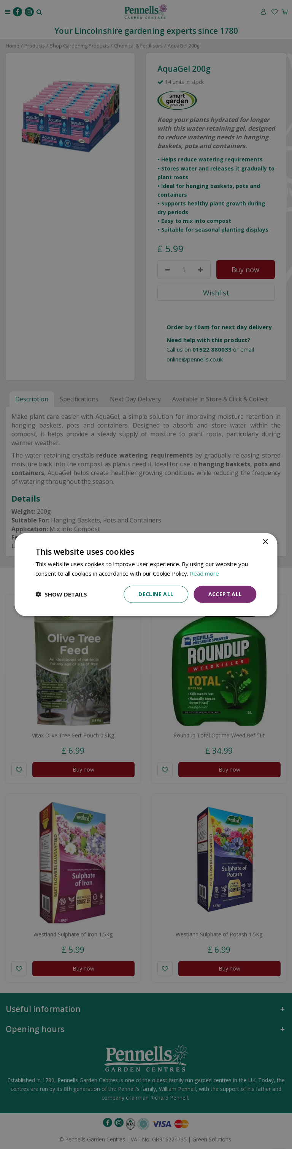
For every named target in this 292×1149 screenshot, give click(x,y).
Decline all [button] (155, 594)
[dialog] (145, 574)
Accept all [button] (225, 594)
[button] (61, 594)
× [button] (265, 542)
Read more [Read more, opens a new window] (204, 573)
